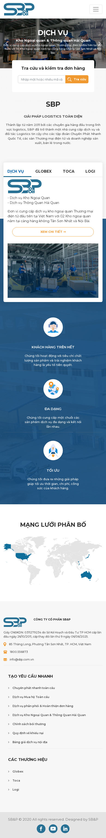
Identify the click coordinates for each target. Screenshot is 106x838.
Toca (16, 780)
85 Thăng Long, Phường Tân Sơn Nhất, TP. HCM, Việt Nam (50, 644)
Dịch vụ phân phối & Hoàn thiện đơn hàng (42, 706)
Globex (17, 771)
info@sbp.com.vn (22, 659)
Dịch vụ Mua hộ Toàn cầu (30, 697)
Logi (15, 789)
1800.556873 (19, 652)
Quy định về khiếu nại (28, 733)
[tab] (17, 171)
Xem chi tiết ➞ (53, 232)
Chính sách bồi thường (29, 724)
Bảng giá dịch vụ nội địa (29, 742)
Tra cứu (76, 79)
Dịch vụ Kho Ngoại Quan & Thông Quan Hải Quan (49, 715)
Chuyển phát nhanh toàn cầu (33, 688)
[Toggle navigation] (95, 9)
